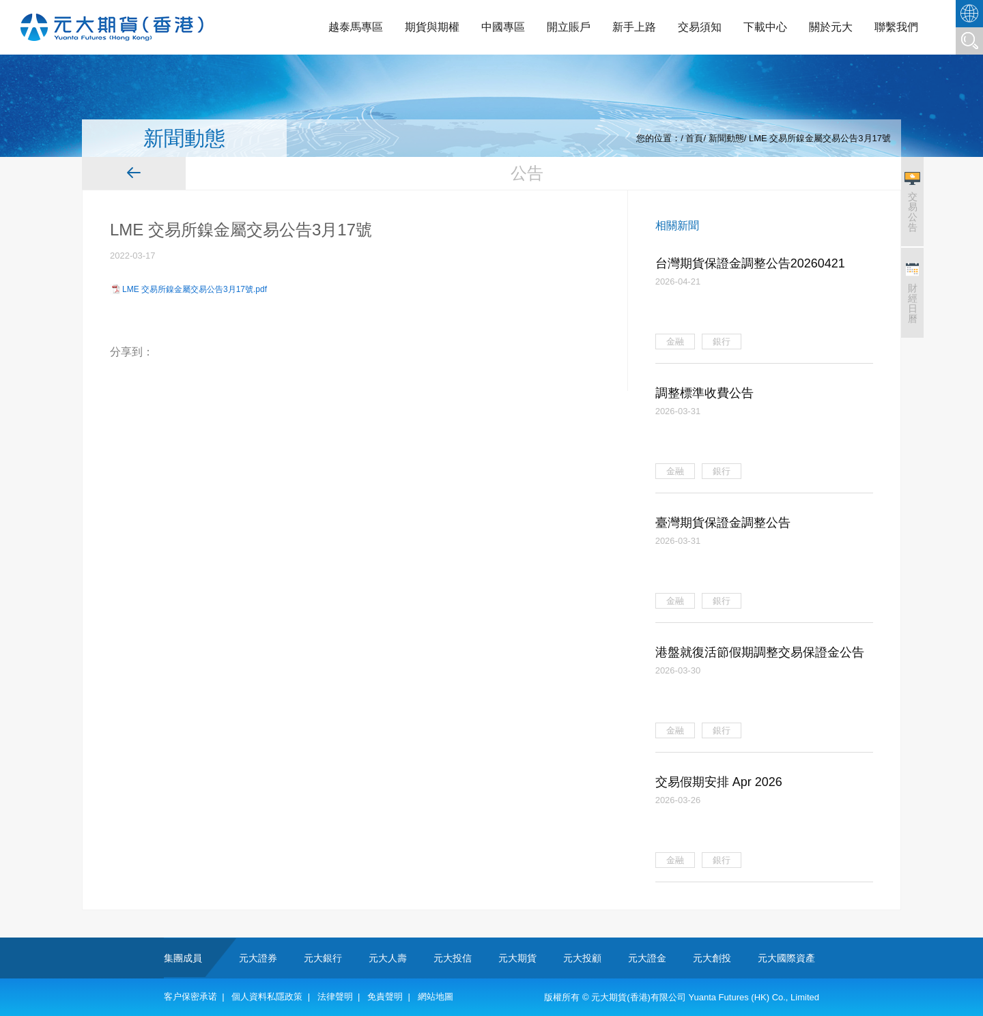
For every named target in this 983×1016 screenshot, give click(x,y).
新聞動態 (726, 138)
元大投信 (452, 958)
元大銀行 (323, 958)
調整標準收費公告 (704, 393)
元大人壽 (388, 958)
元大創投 (712, 958)
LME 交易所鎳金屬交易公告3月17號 (820, 138)
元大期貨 (517, 958)
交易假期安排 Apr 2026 (718, 782)
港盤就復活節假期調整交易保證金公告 (759, 652)
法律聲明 (335, 996)
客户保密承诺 (190, 996)
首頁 (694, 138)
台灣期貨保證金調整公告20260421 (750, 263)
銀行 (721, 341)
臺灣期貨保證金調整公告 (722, 522)
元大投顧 (582, 958)
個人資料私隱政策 (266, 996)
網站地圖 (435, 996)
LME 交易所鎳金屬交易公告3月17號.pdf (194, 289)
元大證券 (258, 958)
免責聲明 (385, 996)
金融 (675, 341)
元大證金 (647, 958)
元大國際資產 (786, 958)
